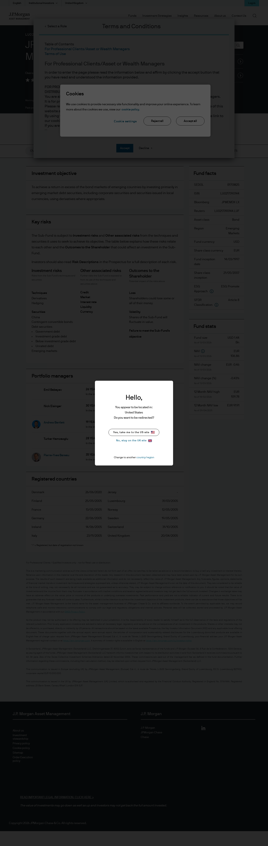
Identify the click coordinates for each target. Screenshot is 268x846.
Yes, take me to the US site (134, 432)
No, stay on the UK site (134, 440)
